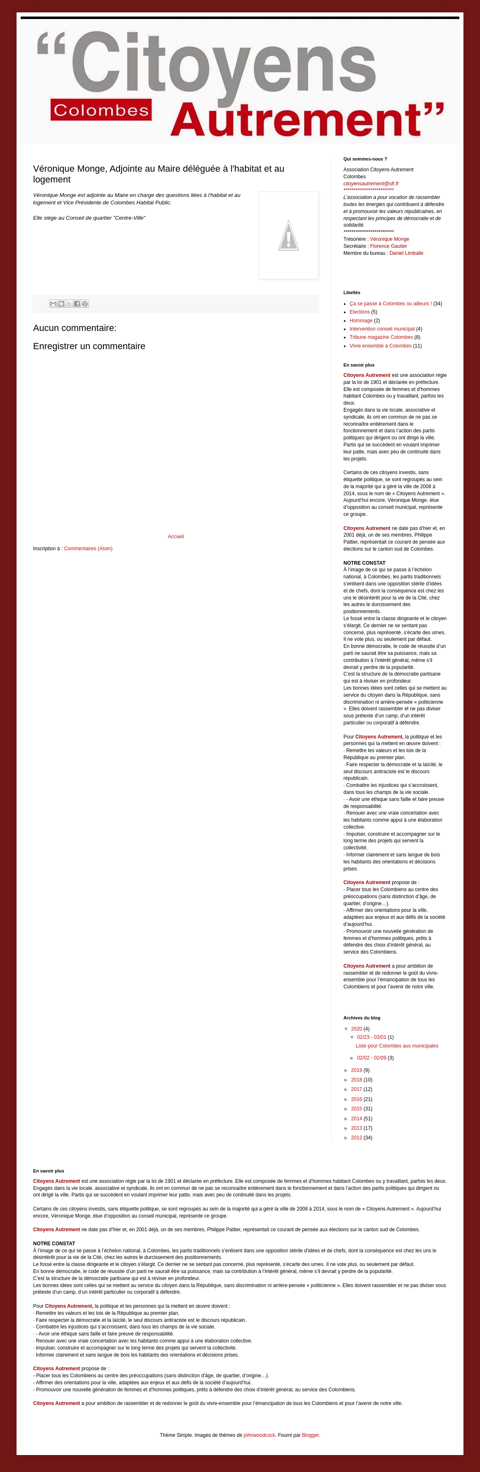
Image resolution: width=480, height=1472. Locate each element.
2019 (357, 1070)
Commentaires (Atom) (88, 548)
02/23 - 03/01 (372, 1037)
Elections (360, 312)
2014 (357, 1119)
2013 (357, 1128)
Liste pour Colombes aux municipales (397, 1046)
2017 (357, 1089)
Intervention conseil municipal (382, 329)
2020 (357, 1029)
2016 (357, 1099)
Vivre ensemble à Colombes (381, 346)
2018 (357, 1080)
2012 (357, 1138)
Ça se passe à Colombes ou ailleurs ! (391, 304)
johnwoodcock (259, 1435)
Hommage (361, 321)
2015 (357, 1109)
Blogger (310, 1435)
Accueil (176, 536)
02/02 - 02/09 (372, 1058)
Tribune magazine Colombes (381, 337)
